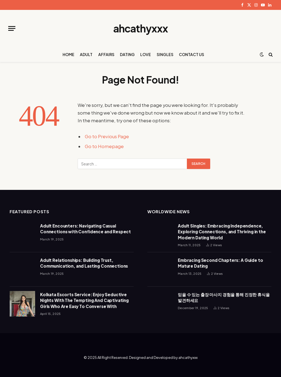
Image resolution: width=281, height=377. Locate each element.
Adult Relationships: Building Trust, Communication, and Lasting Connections (84, 262)
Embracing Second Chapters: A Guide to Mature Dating (220, 262)
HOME (68, 54)
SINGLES (165, 54)
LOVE (145, 54)
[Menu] (11, 28)
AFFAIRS (106, 54)
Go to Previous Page (107, 136)
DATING (127, 54)
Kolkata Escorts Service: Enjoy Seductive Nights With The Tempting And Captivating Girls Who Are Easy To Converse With (84, 300)
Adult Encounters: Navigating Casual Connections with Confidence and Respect (85, 228)
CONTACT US (191, 54)
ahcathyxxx (188, 357)
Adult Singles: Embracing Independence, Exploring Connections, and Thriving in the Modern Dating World (222, 231)
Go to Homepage (104, 146)
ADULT (86, 54)
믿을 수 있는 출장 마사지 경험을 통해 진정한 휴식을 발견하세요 (224, 297)
